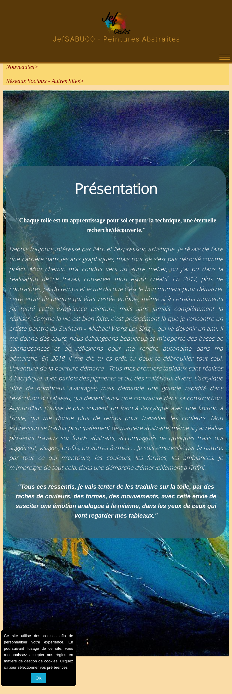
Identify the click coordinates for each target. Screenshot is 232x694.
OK (39, 678)
